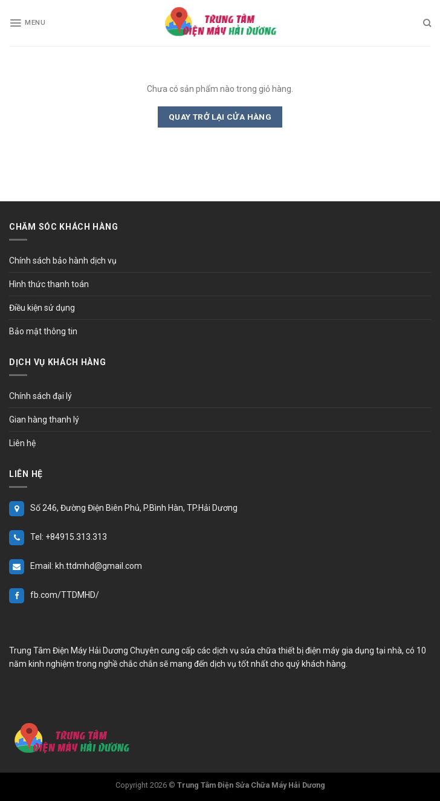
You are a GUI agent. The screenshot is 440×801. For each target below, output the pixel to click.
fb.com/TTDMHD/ (64, 595)
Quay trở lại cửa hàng (220, 117)
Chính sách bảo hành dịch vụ (63, 260)
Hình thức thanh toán (49, 284)
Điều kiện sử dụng (42, 308)
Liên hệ (22, 443)
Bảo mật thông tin (43, 331)
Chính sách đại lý (40, 396)
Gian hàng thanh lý (44, 419)
